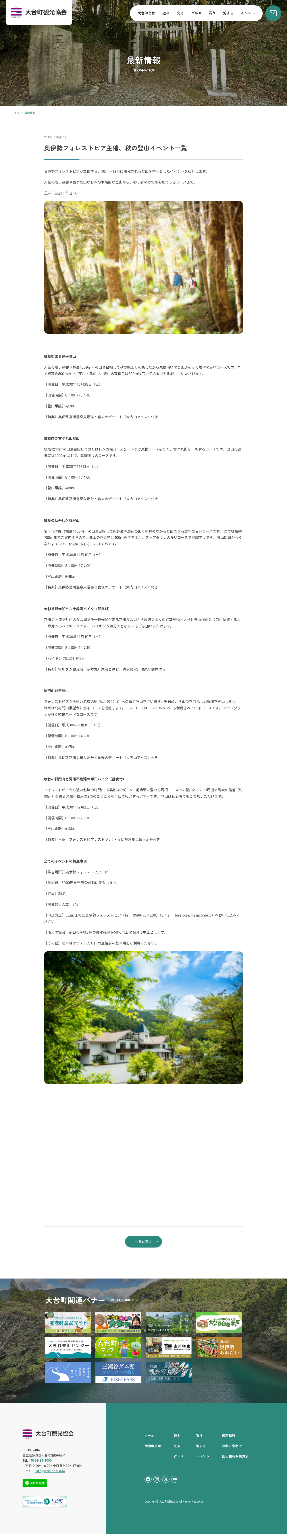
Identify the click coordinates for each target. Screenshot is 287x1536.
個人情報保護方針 (235, 1458)
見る (180, 12)
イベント (248, 12)
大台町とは (146, 12)
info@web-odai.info (50, 1473)
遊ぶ (166, 12)
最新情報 (228, 1437)
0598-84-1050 (41, 1462)
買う (212, 12)
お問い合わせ (232, 1447)
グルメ (196, 12)
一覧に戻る (143, 1243)
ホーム (149, 1437)
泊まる (228, 12)
